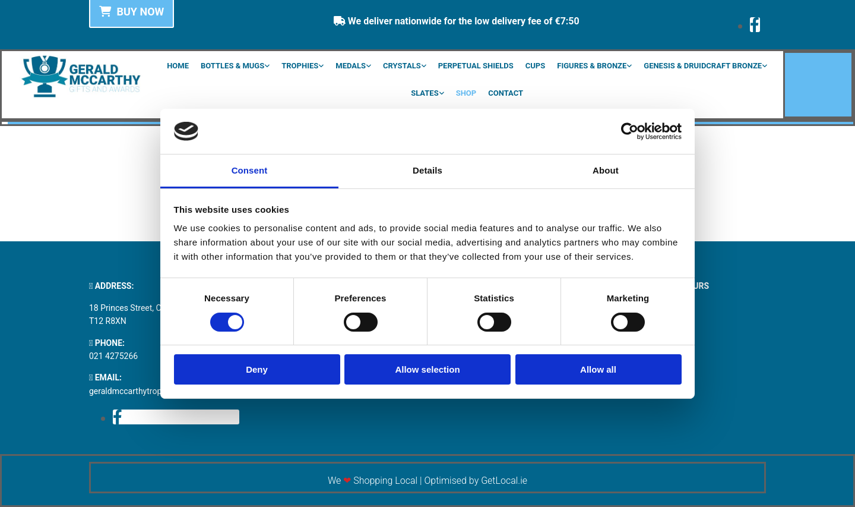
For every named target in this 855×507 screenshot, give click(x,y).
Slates (425, 93)
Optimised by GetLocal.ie (475, 480)
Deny (257, 369)
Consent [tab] (250, 170)
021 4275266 (113, 356)
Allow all (598, 369)
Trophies (299, 65)
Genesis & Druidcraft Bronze (703, 65)
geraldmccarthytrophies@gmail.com (156, 391)
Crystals (402, 65)
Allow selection (427, 369)
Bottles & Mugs (232, 65)
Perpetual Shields (476, 65)
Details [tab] (427, 170)
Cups (535, 65)
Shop (466, 93)
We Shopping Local (372, 480)
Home (178, 65)
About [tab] (606, 170)
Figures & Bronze (591, 65)
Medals (350, 65)
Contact (505, 93)
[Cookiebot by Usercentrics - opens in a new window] (630, 131)
